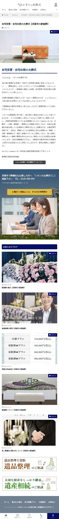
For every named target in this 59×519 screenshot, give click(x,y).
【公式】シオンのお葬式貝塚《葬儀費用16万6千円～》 (35, 507)
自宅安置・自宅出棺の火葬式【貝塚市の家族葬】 (37, 15)
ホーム (4, 10)
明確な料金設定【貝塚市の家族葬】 (14, 369)
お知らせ (15, 15)
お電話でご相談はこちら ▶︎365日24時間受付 (29, 192)
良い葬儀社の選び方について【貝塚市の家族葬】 (19, 451)
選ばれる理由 (13, 10)
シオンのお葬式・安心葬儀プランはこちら (29, 162)
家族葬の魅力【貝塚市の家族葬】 (13, 288)
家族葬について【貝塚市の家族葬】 (14, 410)
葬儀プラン (18, 516)
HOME (6, 15)
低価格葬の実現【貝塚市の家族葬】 (14, 328)
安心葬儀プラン (25, 10)
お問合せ (43, 10)
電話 (41, 516)
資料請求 (29, 516)
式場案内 (35, 10)
